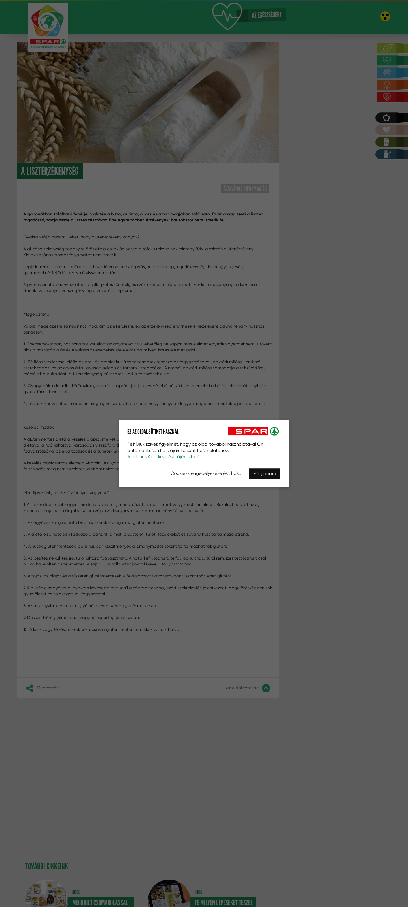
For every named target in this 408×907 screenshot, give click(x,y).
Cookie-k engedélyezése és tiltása (206, 473)
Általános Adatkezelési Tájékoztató (164, 456)
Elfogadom (264, 473)
